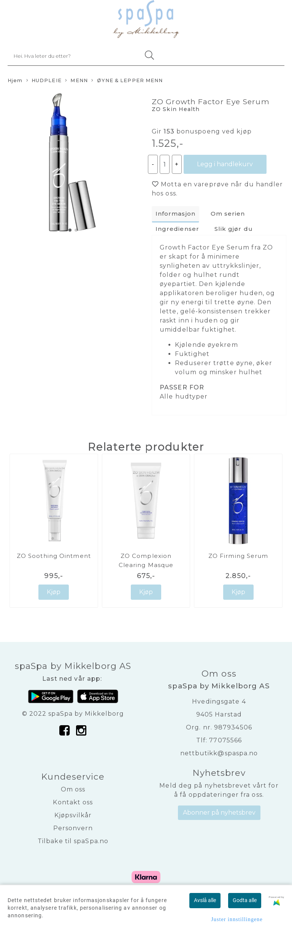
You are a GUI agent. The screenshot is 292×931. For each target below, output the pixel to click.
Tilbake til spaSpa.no (73, 841)
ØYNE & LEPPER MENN (127, 81)
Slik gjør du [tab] (233, 228)
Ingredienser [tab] (177, 228)
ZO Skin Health (176, 109)
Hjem (15, 80)
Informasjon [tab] (175, 213)
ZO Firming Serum (238, 555)
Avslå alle (205, 900)
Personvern (73, 828)
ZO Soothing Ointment (54, 555)
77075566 (225, 740)
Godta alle (245, 900)
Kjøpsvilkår (73, 815)
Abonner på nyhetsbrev (219, 812)
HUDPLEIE (44, 81)
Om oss (73, 789)
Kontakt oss (73, 802)
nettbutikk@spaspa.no (219, 753)
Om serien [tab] (228, 213)
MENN (76, 81)
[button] (69, 230)
